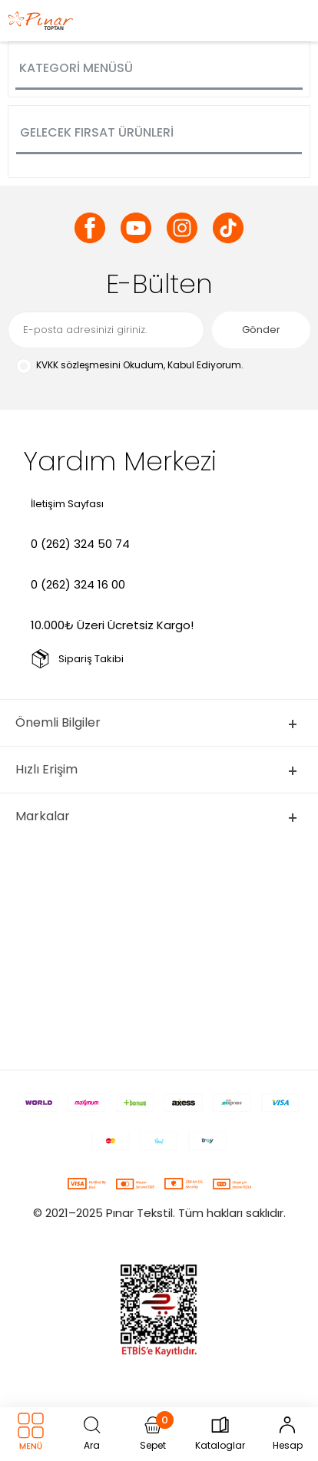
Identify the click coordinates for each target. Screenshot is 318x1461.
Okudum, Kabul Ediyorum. (129, 365)
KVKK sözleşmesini (78, 364)
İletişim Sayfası (67, 503)
